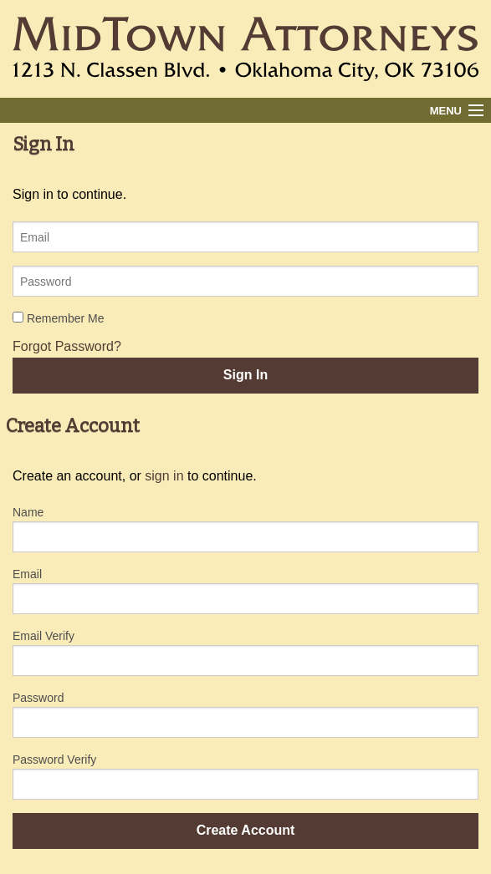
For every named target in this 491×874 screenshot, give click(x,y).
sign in (164, 476)
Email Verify (43, 636)
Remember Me (58, 318)
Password (38, 697)
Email (27, 574)
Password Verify (54, 759)
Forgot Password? (67, 346)
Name (28, 512)
